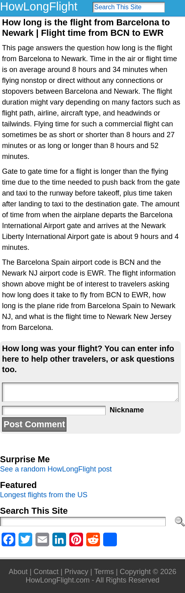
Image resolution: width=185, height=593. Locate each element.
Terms (104, 572)
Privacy (76, 572)
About (18, 572)
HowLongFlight (38, 6)
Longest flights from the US (43, 495)
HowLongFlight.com (57, 580)
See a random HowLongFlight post (56, 469)
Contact (45, 572)
